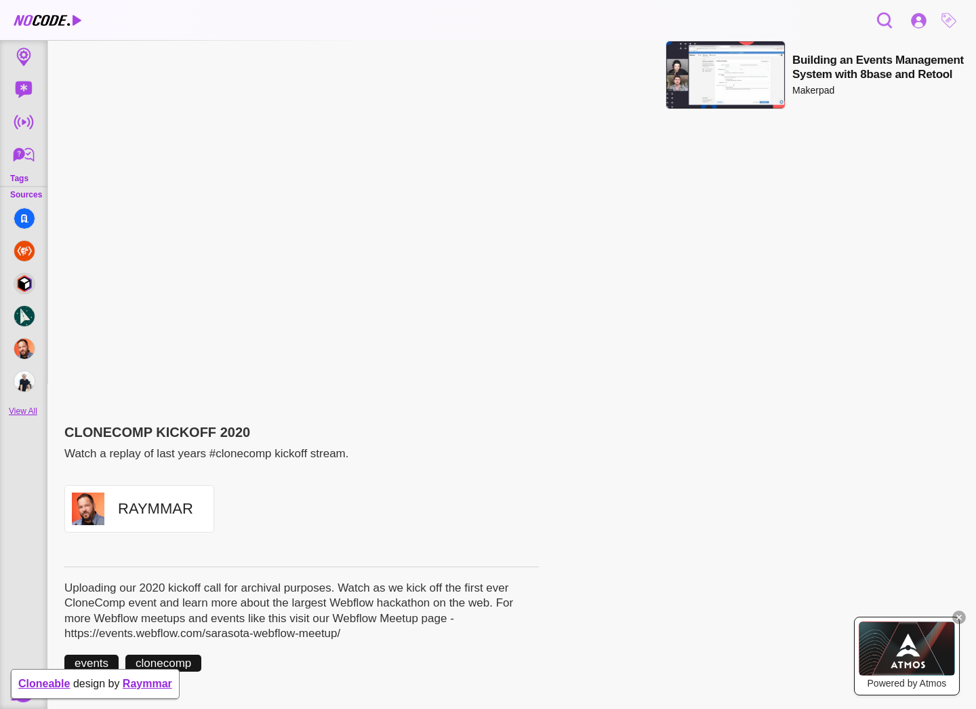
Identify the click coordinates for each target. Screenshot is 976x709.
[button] (952, 20)
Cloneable (44, 683)
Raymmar (147, 683)
